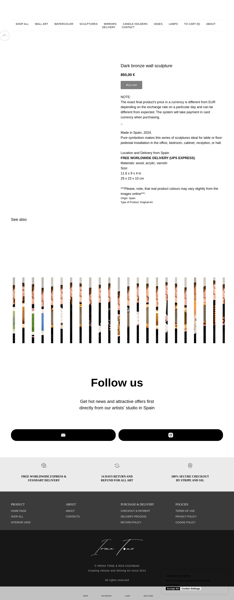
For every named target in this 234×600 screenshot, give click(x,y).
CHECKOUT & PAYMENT (135, 510)
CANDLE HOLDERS (135, 23)
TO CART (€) (192, 23)
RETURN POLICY (131, 522)
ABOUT (211, 23)
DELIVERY (109, 27)
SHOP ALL (22, 23)
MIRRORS (110, 23)
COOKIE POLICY (186, 522)
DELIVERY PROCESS (133, 516)
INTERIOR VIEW (21, 522)
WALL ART (41, 23)
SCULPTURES (89, 23)
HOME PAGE (18, 510)
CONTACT (128, 27)
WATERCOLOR (63, 23)
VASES (158, 23)
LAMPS (173, 23)
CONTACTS (73, 516)
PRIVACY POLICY (186, 516)
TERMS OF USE (185, 510)
